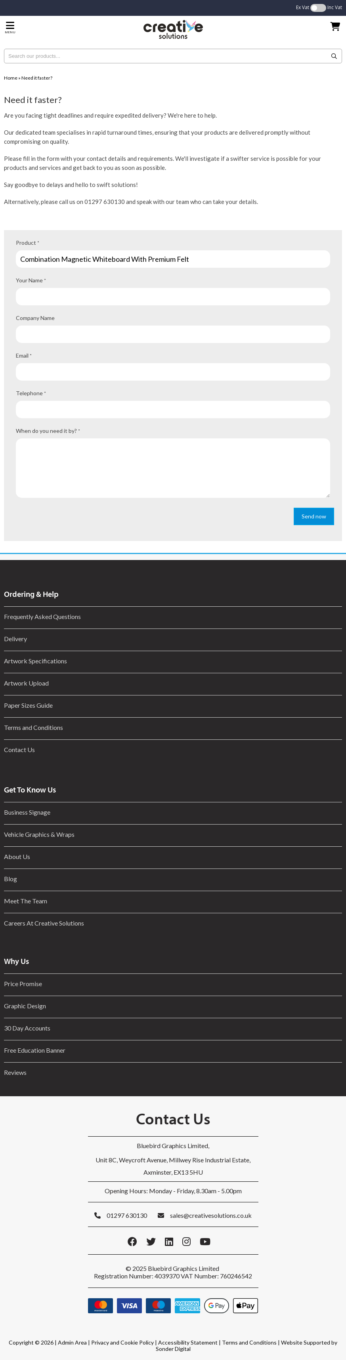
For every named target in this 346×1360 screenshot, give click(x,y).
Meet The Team (25, 901)
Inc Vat (334, 7)
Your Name (31, 280)
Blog (10, 878)
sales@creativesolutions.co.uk (211, 1215)
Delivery (15, 638)
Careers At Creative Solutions (44, 923)
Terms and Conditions (33, 727)
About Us (17, 856)
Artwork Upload (26, 683)
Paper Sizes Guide (28, 705)
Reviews (15, 1072)
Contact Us (19, 749)
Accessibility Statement (188, 1342)
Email (24, 355)
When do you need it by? (48, 430)
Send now (314, 516)
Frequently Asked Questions (43, 616)
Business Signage (27, 812)
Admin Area (72, 1342)
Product (27, 242)
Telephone (31, 393)
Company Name (35, 317)
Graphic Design (25, 1006)
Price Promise (23, 983)
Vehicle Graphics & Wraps (39, 834)
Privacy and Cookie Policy (122, 1342)
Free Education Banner (34, 1050)
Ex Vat (302, 7)
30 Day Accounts (27, 1028)
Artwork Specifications (35, 661)
